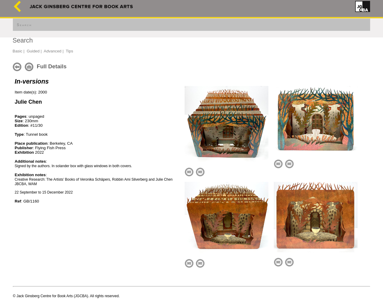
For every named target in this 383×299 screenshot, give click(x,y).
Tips (69, 51)
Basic (17, 51)
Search (24, 25)
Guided (33, 51)
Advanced (52, 51)
